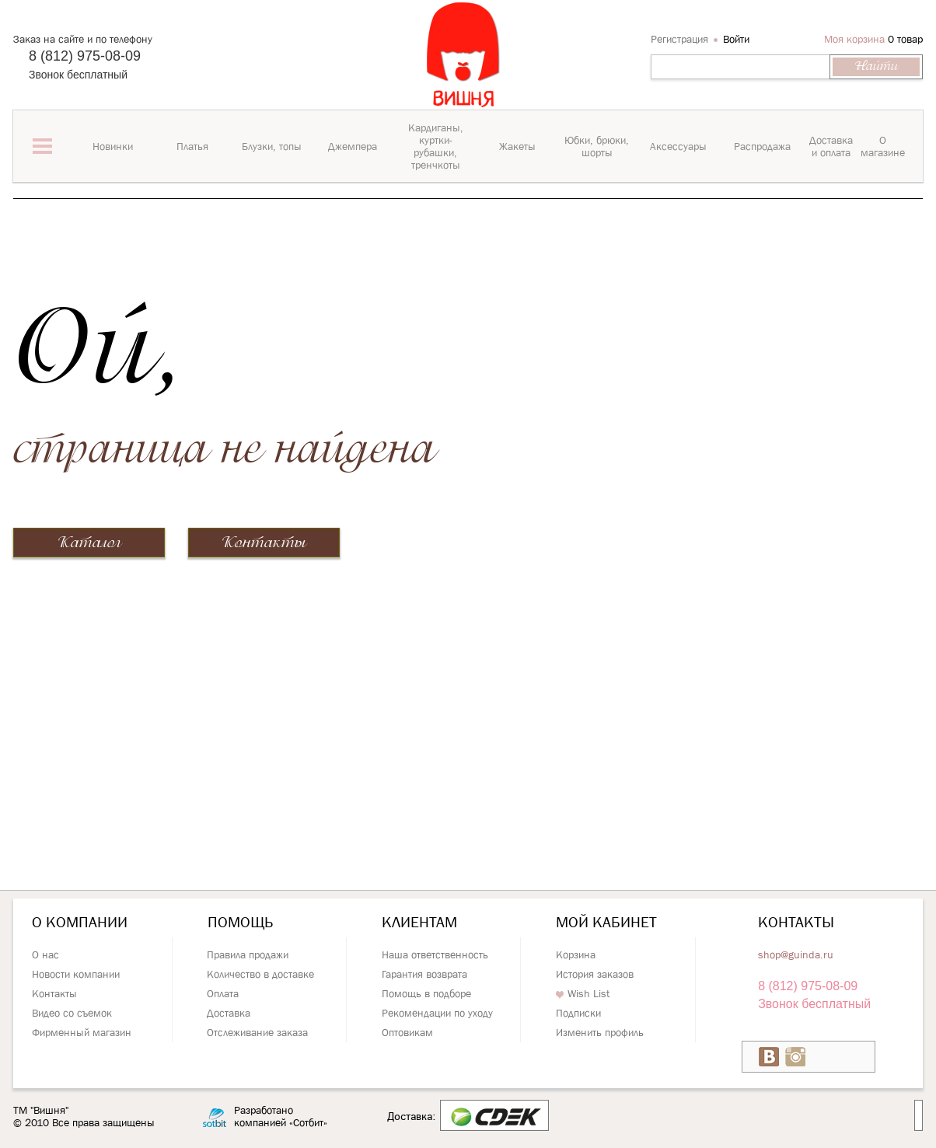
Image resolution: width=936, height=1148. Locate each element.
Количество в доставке (260, 974)
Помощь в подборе (426, 993)
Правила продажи (247, 954)
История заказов (595, 974)
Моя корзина (854, 39)
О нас (45, 954)
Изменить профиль (600, 1032)
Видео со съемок (72, 1013)
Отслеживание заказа (257, 1032)
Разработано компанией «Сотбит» (280, 1116)
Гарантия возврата (424, 974)
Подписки (578, 1013)
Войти (736, 39)
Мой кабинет (606, 921)
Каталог (89, 543)
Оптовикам (407, 1032)
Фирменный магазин (81, 1032)
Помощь (240, 921)
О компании (79, 921)
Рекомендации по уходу (437, 1013)
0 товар (905, 39)
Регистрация (679, 39)
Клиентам (419, 921)
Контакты (264, 543)
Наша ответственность (435, 954)
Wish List (582, 993)
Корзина (575, 954)
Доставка (228, 1013)
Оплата (223, 993)
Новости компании (76, 974)
